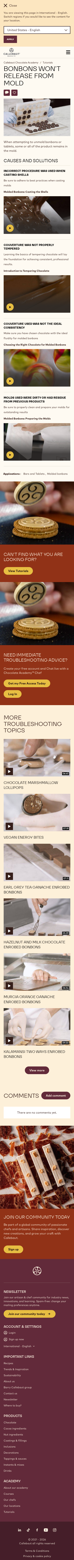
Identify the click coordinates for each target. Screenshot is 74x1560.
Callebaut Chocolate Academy (21, 62)
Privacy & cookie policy (37, 1556)
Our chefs (10, 1499)
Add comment (56, 1095)
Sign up (13, 1249)
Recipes (8, 1363)
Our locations (12, 1506)
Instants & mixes (14, 1464)
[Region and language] (37, 30)
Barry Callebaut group (18, 1387)
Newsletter (11, 1399)
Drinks (8, 1470)
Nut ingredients (13, 1434)
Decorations (11, 1452)
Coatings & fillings (15, 1440)
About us (9, 1381)
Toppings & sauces (15, 1458)
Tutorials (48, 62)
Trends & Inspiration (16, 1369)
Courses (9, 1493)
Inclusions (10, 1446)
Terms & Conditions (37, 1551)
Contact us (10, 1393)
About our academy (16, 1487)
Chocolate (10, 1422)
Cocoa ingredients (15, 1428)
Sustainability (12, 1375)
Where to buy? (12, 1405)
